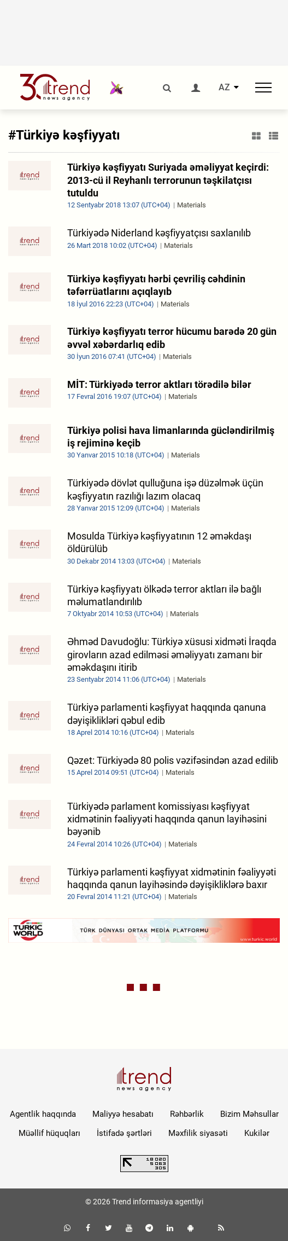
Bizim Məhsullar (249, 1114)
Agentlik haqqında (43, 1114)
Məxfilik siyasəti (198, 1133)
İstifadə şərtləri (124, 1133)
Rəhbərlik (187, 1114)
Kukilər (256, 1133)
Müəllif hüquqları (49, 1133)
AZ (224, 87)
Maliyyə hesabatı (123, 1114)
